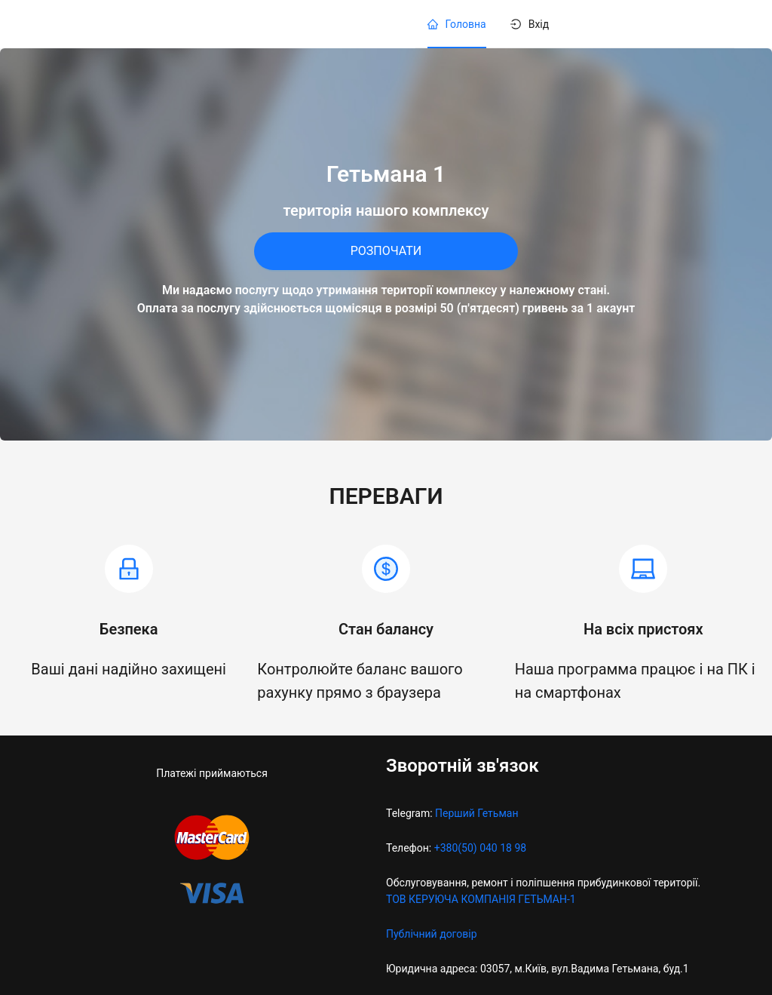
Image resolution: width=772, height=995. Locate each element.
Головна (466, 24)
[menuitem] (456, 24)
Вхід (539, 24)
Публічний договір (431, 934)
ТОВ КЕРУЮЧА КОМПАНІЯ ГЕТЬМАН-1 (481, 899)
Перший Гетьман (477, 813)
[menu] (575, 24)
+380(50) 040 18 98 (480, 848)
